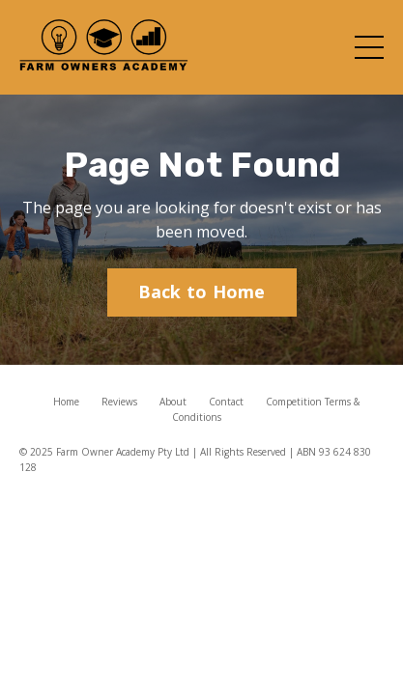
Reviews (119, 401)
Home (66, 401)
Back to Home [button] (202, 291)
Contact (226, 401)
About (173, 401)
